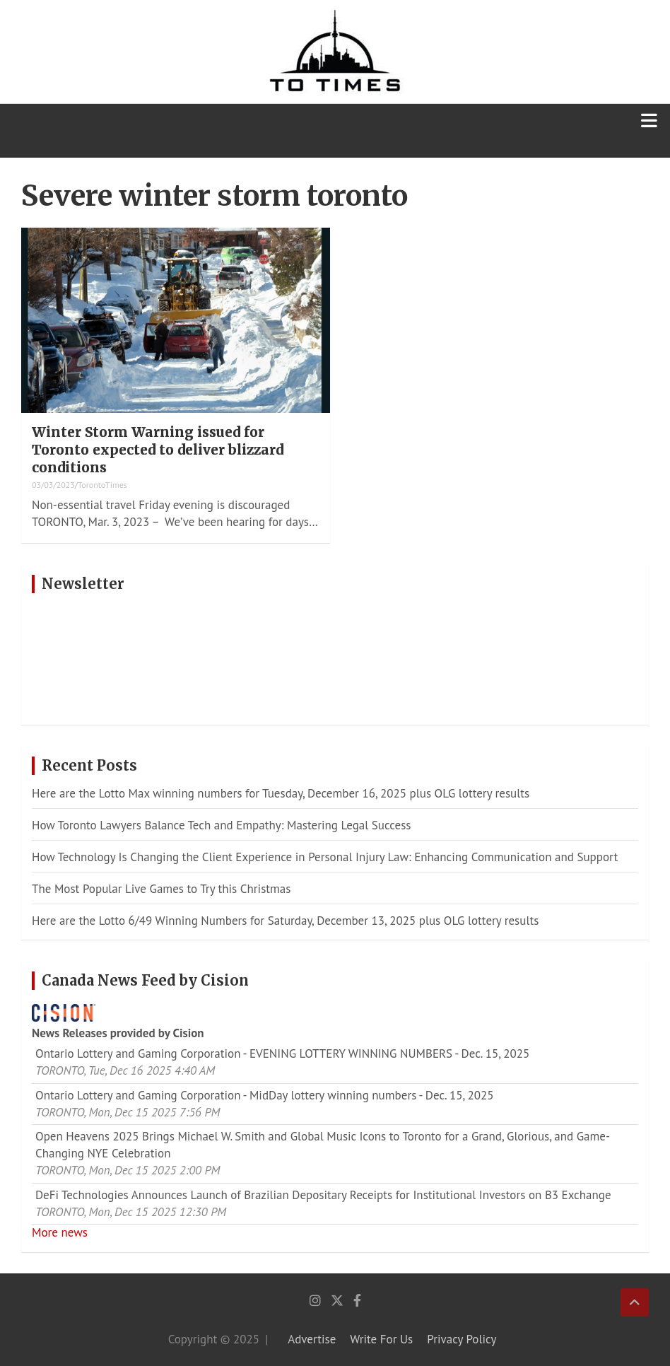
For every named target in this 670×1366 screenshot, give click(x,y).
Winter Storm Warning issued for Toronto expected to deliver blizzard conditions (157, 449)
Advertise (312, 1339)
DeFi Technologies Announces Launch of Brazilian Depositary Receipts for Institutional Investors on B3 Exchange (323, 1195)
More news (60, 1232)
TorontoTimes (102, 484)
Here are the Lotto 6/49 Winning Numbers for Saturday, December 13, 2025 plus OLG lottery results (285, 920)
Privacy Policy (461, 1339)
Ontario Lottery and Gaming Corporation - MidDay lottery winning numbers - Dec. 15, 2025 (264, 1095)
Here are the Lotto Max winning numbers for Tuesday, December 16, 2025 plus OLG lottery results (280, 793)
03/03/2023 (53, 484)
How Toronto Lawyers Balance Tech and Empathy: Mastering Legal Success (221, 825)
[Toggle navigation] (649, 131)
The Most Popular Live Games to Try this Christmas (161, 889)
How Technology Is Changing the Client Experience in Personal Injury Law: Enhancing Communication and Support (325, 857)
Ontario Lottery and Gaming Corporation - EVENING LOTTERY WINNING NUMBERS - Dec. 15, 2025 (282, 1053)
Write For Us (381, 1339)
